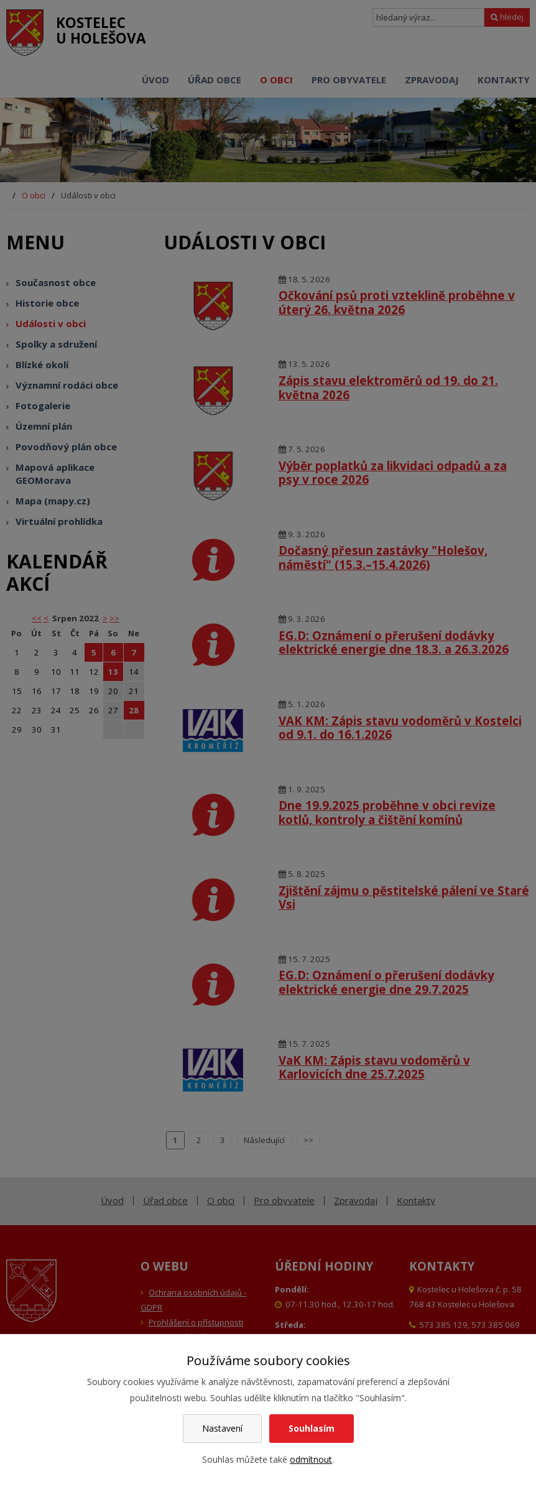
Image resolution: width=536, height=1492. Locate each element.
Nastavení (222, 1428)
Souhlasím (312, 1428)
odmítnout (311, 1459)
